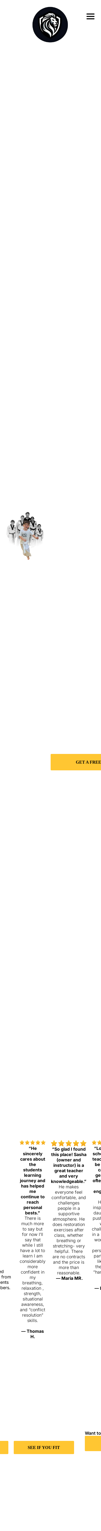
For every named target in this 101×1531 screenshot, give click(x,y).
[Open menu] (90, 16)
